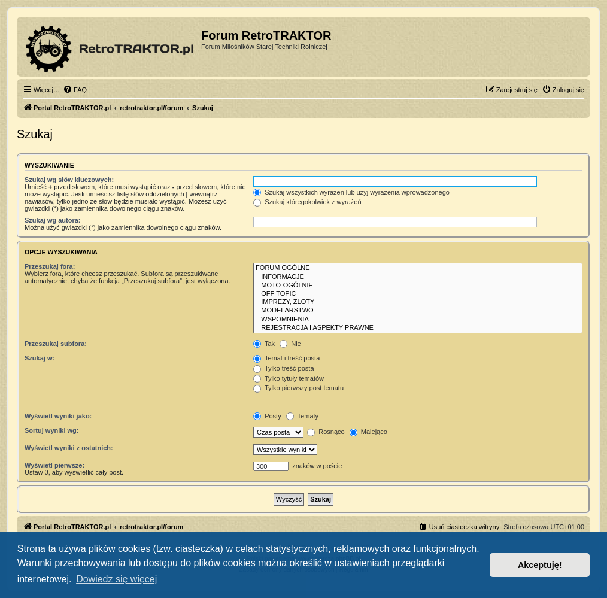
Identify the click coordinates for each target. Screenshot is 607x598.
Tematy (302, 416)
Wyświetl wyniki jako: (58, 416)
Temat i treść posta (286, 358)
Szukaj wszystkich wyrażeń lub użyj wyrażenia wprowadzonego (351, 192)
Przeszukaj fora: (50, 266)
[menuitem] (75, 90)
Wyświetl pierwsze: (54, 465)
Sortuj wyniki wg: (51, 430)
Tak (264, 343)
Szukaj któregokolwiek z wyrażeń (307, 201)
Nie (290, 343)
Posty (267, 416)
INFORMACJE (417, 277)
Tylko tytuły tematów (288, 378)
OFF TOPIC (417, 294)
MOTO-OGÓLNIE (417, 285)
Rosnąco (325, 431)
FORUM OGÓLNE (417, 268)
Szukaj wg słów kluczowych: (69, 179)
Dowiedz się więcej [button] (116, 579)
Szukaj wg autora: (53, 220)
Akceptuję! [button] (540, 565)
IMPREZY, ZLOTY (417, 302)
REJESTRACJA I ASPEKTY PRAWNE (417, 328)
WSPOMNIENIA (417, 319)
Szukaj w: (39, 358)
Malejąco (368, 431)
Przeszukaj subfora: (56, 343)
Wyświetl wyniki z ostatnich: (69, 447)
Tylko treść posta (283, 368)
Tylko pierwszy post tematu (298, 387)
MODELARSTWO (417, 310)
